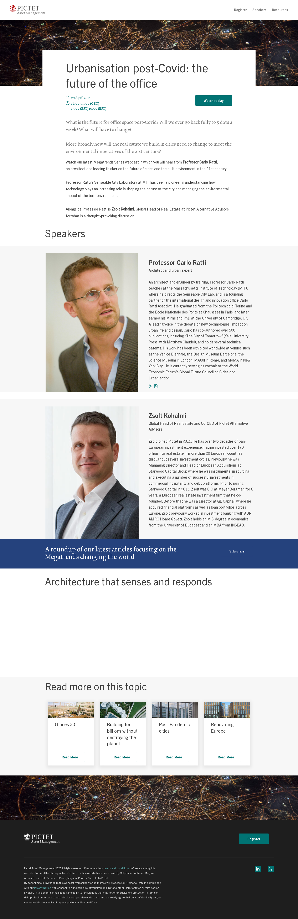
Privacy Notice (42, 887)
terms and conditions (116, 868)
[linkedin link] (258, 868)
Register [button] (253, 838)
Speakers (259, 9)
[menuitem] (240, 9)
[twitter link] (151, 385)
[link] (71, 710)
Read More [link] (70, 757)
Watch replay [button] (214, 100)
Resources (280, 9)
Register (240, 9)
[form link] (156, 385)
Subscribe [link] (237, 551)
